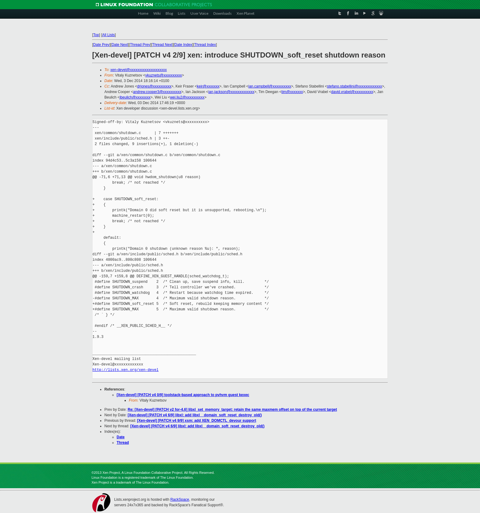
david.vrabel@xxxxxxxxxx (352, 92)
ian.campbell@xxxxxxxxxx (269, 86)
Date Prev (101, 45)
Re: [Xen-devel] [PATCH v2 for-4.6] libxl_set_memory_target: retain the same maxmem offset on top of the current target (232, 409)
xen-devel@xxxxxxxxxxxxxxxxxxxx (139, 70)
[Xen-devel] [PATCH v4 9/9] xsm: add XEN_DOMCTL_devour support (196, 420)
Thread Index (205, 45)
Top (96, 35)
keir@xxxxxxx (208, 86)
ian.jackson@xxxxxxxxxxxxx (231, 92)
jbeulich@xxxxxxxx (135, 97)
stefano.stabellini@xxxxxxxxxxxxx (354, 86)
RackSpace (179, 499)
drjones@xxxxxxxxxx (154, 86)
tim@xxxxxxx (292, 92)
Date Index (183, 45)
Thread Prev (140, 45)
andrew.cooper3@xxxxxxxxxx (157, 92)
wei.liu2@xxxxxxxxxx (187, 97)
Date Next (119, 45)
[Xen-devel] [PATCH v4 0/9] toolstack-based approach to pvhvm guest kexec (183, 395)
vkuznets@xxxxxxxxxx (163, 75)
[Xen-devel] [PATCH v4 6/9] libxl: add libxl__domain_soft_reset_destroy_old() (195, 415)
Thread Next (162, 45)
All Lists (108, 35)
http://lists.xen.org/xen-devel (125, 370)
